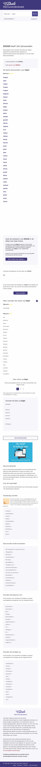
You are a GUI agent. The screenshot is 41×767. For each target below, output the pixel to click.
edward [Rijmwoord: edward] (7, 418)
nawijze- (7, 619)
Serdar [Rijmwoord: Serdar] (5, 188)
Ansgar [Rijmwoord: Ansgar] (5, 77)
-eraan (7, 666)
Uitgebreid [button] (34, 19)
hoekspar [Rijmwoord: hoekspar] (6, 356)
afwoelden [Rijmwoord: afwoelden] (8, 575)
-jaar (6, 676)
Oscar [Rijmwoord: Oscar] (5, 162)
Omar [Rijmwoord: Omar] (5, 159)
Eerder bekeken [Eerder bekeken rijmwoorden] (8, 19)
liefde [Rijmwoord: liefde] (7, 518)
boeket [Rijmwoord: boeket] (7, 524)
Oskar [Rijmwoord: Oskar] (5, 165)
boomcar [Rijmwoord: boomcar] (5, 329)
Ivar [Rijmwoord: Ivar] (4, 129)
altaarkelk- (8, 609)
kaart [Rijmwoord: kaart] (7, 534)
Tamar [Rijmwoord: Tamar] (5, 201)
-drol (6, 692)
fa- (6, 632)
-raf (6, 699)
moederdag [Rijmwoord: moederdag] (8, 513)
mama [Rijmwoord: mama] (7, 516)
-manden (8, 686)
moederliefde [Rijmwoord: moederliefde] (9, 521)
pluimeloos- (8, 606)
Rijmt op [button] (6, 14)
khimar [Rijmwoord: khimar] (5, 143)
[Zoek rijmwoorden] (19, 13)
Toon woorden (20, 293)
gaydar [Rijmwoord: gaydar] (5, 120)
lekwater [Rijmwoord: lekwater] (8, 554)
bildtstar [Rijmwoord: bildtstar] (5, 320)
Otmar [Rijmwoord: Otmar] (5, 169)
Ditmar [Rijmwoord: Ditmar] (5, 103)
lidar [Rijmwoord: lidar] (4, 152)
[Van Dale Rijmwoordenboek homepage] (10, 3)
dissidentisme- (9, 635)
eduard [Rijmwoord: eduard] (7, 412)
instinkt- (7, 637)
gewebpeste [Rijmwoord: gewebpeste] (9, 562)
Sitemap (19, 765)
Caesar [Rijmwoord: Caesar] (5, 87)
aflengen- (8, 629)
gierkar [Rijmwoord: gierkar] (5, 350)
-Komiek (7, 668)
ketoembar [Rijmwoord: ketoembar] (6, 308)
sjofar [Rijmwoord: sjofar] (5, 195)
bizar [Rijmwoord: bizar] (4, 323)
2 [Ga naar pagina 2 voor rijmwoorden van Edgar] (20, 389)
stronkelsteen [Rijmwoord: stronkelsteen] (9, 557)
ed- (4, 275)
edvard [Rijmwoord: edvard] (7, 415)
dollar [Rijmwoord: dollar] (5, 107)
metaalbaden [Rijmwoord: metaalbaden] (9, 585)
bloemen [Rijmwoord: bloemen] (8, 526)
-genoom (8, 674)
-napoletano (9, 663)
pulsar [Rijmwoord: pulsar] (5, 172)
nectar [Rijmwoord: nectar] (5, 156)
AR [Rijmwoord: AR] (4, 317)
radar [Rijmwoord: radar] (5, 182)
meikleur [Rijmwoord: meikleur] (8, 580)
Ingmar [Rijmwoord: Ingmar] (5, 126)
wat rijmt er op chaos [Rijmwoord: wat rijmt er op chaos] (11, 572)
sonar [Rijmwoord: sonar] (5, 198)
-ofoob (7, 679)
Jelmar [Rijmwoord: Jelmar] (5, 136)
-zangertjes (8, 697)
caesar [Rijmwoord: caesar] (5, 84)
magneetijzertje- (10, 640)
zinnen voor (14, 65)
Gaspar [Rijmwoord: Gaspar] (5, 116)
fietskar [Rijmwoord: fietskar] (5, 341)
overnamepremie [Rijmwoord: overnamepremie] (10, 570)
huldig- (7, 614)
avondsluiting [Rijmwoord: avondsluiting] (9, 577)
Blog (14, 765)
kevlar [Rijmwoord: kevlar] (5, 139)
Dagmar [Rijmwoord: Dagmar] (6, 94)
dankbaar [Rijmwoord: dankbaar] (8, 529)
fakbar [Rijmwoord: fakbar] (5, 338)
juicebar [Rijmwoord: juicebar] (5, 368)
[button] (37, 301)
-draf (7, 694)
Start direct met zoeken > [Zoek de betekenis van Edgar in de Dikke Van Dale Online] (16, 259)
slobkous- (8, 642)
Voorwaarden (33, 765)
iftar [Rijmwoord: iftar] (4, 365)
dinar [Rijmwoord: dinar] (5, 100)
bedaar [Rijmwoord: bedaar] (7, 409)
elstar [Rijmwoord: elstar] (5, 113)
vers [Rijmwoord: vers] (6, 531)
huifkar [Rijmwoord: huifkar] (5, 362)
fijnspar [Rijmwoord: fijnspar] (5, 344)
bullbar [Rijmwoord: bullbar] (5, 332)
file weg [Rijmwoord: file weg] (7, 559)
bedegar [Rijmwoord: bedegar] (8, 404)
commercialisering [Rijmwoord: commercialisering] (10, 567)
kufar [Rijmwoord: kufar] (5, 146)
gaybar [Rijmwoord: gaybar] (5, 347)
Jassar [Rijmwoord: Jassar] (5, 133)
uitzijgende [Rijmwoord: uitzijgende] (8, 552)
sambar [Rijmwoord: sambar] (5, 185)
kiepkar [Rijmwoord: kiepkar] (5, 371)
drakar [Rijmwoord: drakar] (5, 110)
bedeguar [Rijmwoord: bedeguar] (8, 424)
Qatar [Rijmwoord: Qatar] (5, 175)
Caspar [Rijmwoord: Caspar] (5, 90)
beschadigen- (9, 616)
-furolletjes (8, 689)
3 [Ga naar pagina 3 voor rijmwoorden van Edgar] (23, 389)
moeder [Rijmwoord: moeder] (7, 511)
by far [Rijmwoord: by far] (5, 335)
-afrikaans (8, 671)
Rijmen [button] (35, 14)
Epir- (6, 611)
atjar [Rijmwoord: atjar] (4, 81)
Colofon (25, 765)
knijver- (7, 624)
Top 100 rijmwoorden (20, 438)
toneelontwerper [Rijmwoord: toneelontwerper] (10, 583)
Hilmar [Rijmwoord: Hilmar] (5, 123)
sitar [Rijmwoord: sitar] (4, 192)
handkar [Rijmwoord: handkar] (5, 353)
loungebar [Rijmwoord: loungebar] (6, 374)
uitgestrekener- (10, 622)
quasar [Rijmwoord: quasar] (5, 178)
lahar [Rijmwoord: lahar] (5, 149)
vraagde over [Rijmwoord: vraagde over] (9, 565)
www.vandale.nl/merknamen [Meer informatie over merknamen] (11, 750)
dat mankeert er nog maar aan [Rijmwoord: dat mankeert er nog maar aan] (14, 549)
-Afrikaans (8, 684)
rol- (6, 627)
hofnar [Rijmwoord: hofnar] (5, 359)
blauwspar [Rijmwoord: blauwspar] (6, 326)
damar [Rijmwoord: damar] (5, 97)
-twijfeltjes (8, 681)
